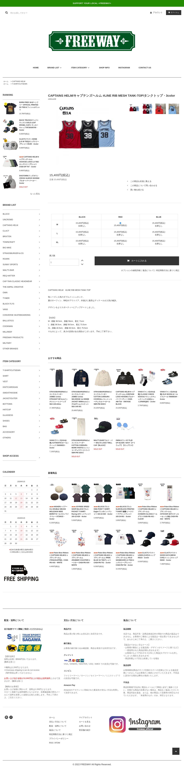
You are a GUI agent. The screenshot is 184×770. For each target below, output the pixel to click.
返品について (148, 270)
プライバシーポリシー (58, 738)
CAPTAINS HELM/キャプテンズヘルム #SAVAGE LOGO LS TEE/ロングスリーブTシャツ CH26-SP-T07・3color (29, 162)
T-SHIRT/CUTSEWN (19, 84)
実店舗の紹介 (84, 730)
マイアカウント (85, 717)
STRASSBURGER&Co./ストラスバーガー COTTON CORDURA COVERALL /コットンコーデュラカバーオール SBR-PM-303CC (103, 398)
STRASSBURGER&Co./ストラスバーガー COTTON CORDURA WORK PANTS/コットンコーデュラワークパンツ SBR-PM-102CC (81, 446)
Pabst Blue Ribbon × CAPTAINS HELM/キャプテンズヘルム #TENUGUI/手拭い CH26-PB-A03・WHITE (59, 558)
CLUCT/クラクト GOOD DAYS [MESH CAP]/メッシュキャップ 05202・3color (169, 556)
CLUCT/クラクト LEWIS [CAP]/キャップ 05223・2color (146, 555)
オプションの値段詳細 (130, 270)
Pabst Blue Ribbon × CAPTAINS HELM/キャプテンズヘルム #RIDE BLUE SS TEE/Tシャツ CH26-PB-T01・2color (103, 558)
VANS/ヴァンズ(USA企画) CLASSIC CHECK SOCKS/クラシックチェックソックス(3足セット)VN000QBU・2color (147, 397)
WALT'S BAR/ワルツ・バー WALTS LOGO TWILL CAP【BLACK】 (103, 442)
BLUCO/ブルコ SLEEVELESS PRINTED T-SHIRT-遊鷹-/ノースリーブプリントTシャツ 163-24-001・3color (125, 511)
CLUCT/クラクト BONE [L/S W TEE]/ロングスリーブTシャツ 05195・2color (29, 141)
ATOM (57, 743)
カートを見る (84, 722)
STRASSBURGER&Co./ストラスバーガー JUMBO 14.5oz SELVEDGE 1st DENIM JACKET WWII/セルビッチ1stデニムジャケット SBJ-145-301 (81, 399)
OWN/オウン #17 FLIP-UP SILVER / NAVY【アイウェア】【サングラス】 (125, 442)
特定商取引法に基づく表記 (167, 270)
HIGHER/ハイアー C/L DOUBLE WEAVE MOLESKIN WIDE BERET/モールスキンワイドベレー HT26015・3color (59, 513)
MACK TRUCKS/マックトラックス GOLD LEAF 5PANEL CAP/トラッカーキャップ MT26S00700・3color (29, 125)
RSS (51, 743)
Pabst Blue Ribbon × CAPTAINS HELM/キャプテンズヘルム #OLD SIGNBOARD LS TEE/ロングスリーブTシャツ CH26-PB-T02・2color (125, 559)
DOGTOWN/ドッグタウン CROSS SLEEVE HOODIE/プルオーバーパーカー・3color (29, 179)
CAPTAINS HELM (18, 81)
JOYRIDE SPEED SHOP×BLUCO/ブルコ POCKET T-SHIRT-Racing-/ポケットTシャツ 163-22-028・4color (81, 511)
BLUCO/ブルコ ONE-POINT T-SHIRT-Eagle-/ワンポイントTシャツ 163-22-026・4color (103, 510)
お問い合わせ (84, 726)
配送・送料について (57, 726)
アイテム (173, 12)
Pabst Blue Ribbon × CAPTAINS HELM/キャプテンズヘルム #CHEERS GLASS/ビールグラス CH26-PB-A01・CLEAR (147, 513)
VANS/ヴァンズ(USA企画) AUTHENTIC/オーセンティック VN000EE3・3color (59, 444)
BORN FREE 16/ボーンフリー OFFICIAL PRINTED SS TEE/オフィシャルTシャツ (29, 106)
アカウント (158, 12)
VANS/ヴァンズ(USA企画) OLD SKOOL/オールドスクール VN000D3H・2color (169, 395)
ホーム (5, 81)
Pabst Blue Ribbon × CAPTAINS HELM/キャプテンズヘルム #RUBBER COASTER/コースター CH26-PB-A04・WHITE (81, 559)
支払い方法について (57, 722)
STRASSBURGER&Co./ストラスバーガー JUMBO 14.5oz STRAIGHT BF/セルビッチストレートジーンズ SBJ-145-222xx (58, 398)
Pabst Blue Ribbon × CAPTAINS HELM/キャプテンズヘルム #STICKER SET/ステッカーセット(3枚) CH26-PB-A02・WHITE (169, 513)
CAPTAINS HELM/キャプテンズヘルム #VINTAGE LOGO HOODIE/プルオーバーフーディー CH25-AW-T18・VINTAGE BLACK (125, 398)
